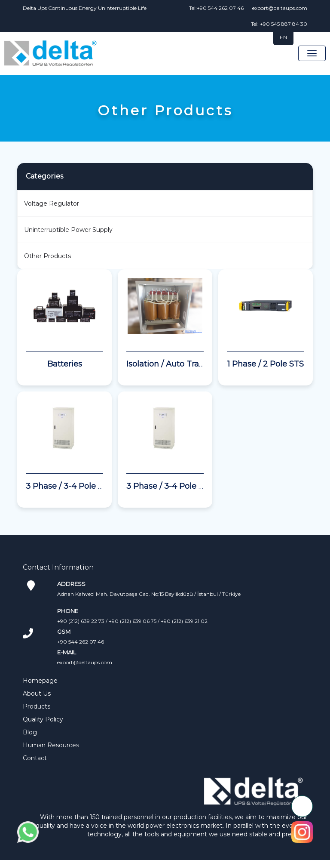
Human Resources (51, 745)
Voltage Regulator (51, 203)
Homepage (40, 680)
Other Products (47, 256)
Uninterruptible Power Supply (68, 230)
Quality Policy (43, 719)
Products (36, 706)
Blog (30, 732)
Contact (35, 758)
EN (283, 37)
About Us (37, 693)
